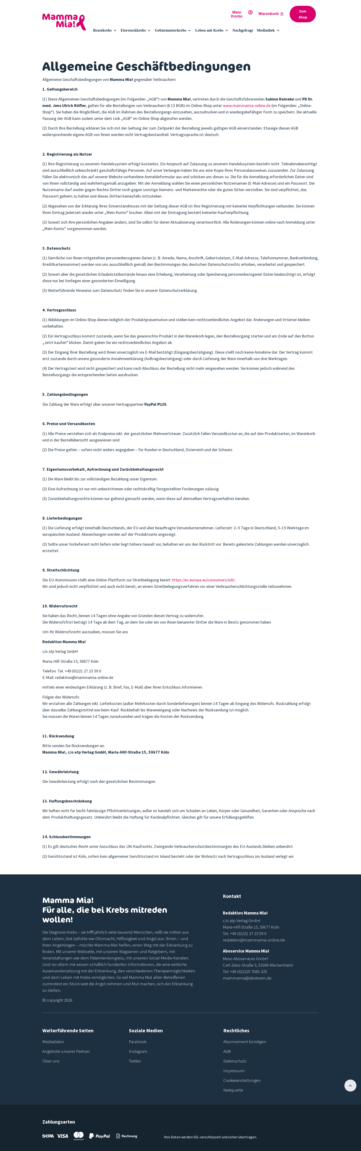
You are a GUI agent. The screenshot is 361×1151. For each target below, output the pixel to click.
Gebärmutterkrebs (173, 30)
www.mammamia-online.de (247, 105)
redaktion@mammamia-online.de (254, 940)
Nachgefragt (242, 30)
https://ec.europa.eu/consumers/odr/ (203, 580)
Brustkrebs (105, 30)
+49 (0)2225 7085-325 (248, 971)
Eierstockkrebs (136, 30)
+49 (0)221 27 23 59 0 (248, 933)
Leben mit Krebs (212, 30)
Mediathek (268, 30)
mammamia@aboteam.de (247, 978)
